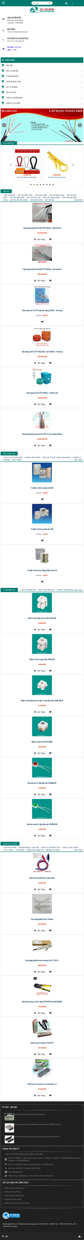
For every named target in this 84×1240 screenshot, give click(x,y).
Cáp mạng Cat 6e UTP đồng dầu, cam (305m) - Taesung (42, 352)
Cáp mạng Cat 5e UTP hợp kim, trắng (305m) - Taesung (42, 310)
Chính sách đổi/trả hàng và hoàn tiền (17, 1203)
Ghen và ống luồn (13, 82)
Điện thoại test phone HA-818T (42, 1043)
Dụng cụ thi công (13, 103)
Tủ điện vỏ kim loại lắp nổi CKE (42, 488)
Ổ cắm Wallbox (12, 76)
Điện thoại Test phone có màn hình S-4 (42, 1084)
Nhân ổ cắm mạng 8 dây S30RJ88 (42, 659)
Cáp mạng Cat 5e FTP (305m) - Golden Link (42, 393)
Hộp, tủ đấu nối (12, 71)
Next (80, 125)
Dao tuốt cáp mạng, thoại (56, 177)
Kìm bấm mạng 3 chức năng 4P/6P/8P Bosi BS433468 (42, 1002)
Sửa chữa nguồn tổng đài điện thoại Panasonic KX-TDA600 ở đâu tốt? (37, 1124)
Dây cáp (9, 65)
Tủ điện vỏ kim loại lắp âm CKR (42, 529)
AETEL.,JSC (72, 1224)
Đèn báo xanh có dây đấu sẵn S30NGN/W (42, 824)
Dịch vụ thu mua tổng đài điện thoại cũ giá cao (29, 1114)
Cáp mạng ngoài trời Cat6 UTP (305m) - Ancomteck (42, 228)
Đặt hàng (39, 239)
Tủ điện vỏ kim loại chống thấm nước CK (42, 570)
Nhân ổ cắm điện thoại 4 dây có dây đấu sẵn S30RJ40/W (42, 701)
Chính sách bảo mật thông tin (15, 1188)
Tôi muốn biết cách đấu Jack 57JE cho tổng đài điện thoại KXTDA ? (37, 1137)
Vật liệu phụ (11, 92)
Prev (4, 125)
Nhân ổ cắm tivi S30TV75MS (42, 742)
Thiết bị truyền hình (14, 98)
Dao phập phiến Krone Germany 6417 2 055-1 (42, 960)
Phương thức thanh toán (13, 1192)
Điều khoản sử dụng (10, 1226)
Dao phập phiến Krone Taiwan (42, 919)
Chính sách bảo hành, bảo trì (14, 1196)
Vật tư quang (11, 87)
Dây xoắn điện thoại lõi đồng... (27, 177)
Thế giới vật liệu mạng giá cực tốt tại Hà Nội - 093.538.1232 (38, 1224)
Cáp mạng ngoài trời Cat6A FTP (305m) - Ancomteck (42, 269)
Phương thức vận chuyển (13, 1199)
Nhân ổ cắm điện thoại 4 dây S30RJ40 (42, 618)
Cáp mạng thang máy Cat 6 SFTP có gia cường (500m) (42, 434)
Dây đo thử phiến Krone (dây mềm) (42, 878)
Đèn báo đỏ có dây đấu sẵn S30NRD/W (42, 783)
